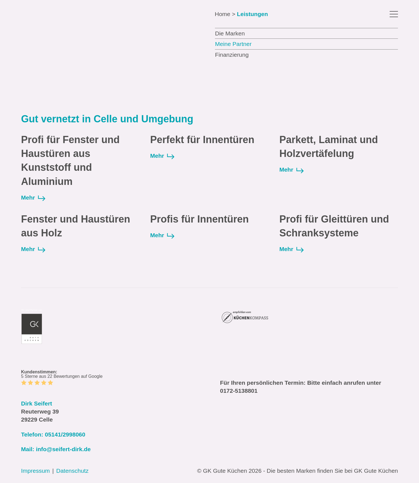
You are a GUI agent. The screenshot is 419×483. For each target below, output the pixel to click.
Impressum (35, 470)
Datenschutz (72, 470)
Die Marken (230, 33)
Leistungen (252, 14)
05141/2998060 (65, 434)
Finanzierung (232, 54)
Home (222, 14)
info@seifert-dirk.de (63, 449)
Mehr (33, 197)
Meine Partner (233, 44)
